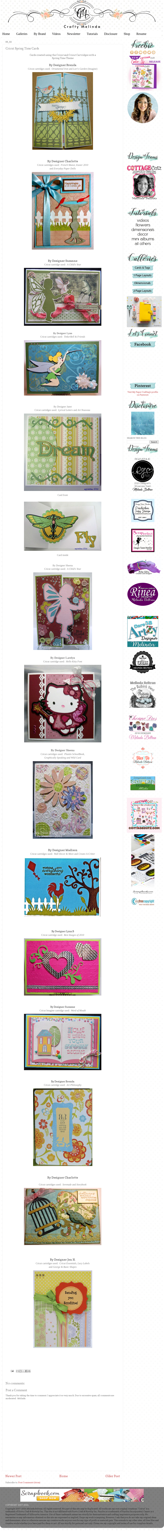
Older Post (112, 1476)
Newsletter (73, 34)
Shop (127, 34)
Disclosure (110, 34)
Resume (141, 34)
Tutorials (92, 34)
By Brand (40, 34)
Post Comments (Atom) (29, 1482)
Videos (56, 34)
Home (63, 1476)
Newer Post (13, 1476)
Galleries (21, 34)
